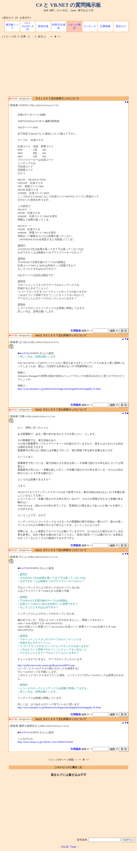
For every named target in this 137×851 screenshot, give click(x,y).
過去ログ (121, 26)
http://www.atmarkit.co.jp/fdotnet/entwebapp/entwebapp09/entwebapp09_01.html (59, 389)
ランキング (89, 26)
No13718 (24, 353)
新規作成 (43, 26)
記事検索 (105, 26)
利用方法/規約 (59, 26)
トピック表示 (74, 26)
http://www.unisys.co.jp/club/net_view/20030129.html (45, 742)
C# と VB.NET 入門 (28, 26)
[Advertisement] (69, 68)
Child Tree (68, 846)
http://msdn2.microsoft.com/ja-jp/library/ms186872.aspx (46, 665)
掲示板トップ (12, 26)
